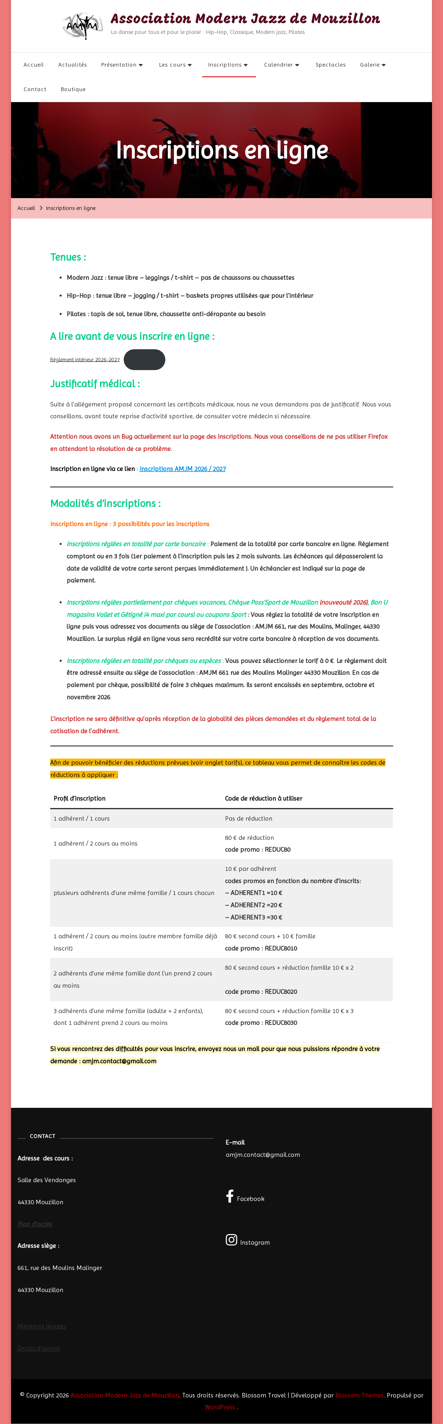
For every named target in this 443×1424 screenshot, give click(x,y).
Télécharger (144, 360)
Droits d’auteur (39, 1349)
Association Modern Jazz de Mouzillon (246, 20)
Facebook (245, 1196)
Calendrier (278, 65)
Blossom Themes (359, 1395)
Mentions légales (42, 1326)
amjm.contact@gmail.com (263, 1155)
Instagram (248, 1240)
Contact (35, 89)
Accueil (34, 65)
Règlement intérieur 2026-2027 (85, 360)
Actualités (72, 65)
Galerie (370, 65)
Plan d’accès (35, 1224)
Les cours (172, 65)
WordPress (220, 1407)
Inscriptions (225, 65)
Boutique (73, 89)
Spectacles (331, 65)
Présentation (119, 65)
